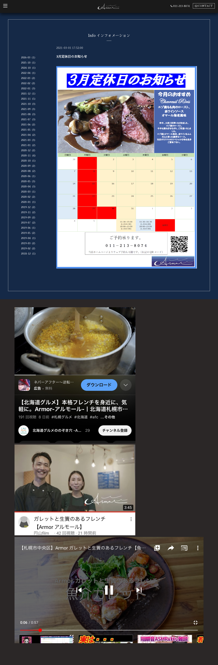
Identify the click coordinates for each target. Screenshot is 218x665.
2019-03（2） (29, 243)
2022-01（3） (29, 88)
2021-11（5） (29, 99)
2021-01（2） (29, 145)
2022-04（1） (29, 73)
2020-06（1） (29, 176)
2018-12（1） (29, 253)
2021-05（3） (29, 130)
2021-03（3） (29, 140)
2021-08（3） (29, 114)
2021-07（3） (29, 119)
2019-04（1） (29, 238)
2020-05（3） (29, 181)
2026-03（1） (29, 57)
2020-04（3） (29, 186)
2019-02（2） (29, 248)
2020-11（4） (29, 155)
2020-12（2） (29, 150)
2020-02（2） (29, 197)
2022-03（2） (28, 78)
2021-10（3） (29, 104)
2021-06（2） (29, 124)
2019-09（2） (29, 217)
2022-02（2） (28, 83)
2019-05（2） (29, 233)
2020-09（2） (29, 166)
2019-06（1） (29, 228)
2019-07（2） (29, 222)
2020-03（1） (29, 191)
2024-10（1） (29, 68)
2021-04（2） (29, 135)
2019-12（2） (29, 207)
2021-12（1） (29, 93)
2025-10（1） (29, 62)
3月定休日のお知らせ (71, 56)
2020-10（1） (29, 161)
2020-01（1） (29, 202)
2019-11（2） (29, 212)
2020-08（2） (29, 171)
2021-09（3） (29, 109)
